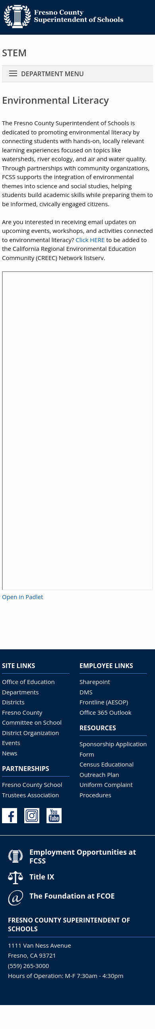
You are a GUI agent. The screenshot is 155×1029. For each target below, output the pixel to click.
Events (11, 743)
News (9, 753)
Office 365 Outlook (105, 712)
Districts (13, 702)
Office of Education (28, 682)
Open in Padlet (22, 597)
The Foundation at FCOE (72, 896)
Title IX (41, 876)
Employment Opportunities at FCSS (82, 856)
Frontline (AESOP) (103, 702)
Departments (20, 692)
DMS (86, 692)
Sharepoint (94, 682)
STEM (14, 52)
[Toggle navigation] (13, 74)
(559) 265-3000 (28, 966)
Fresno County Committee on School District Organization (32, 722)
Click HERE (90, 240)
